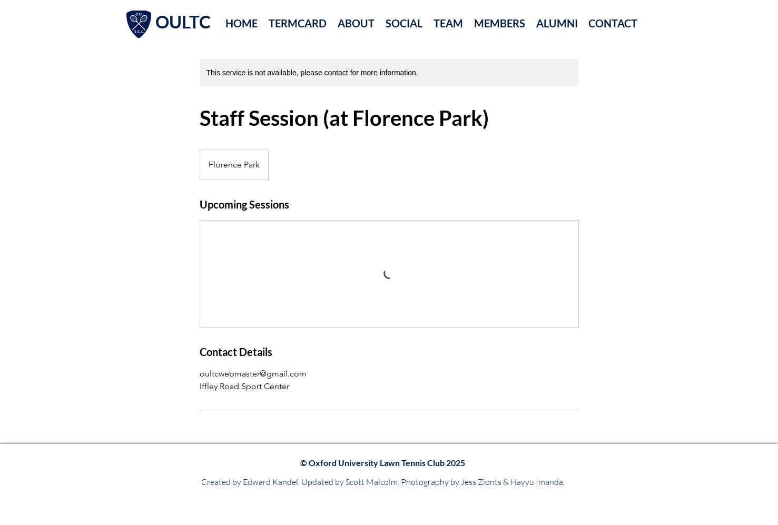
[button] (356, 22)
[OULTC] (188, 22)
